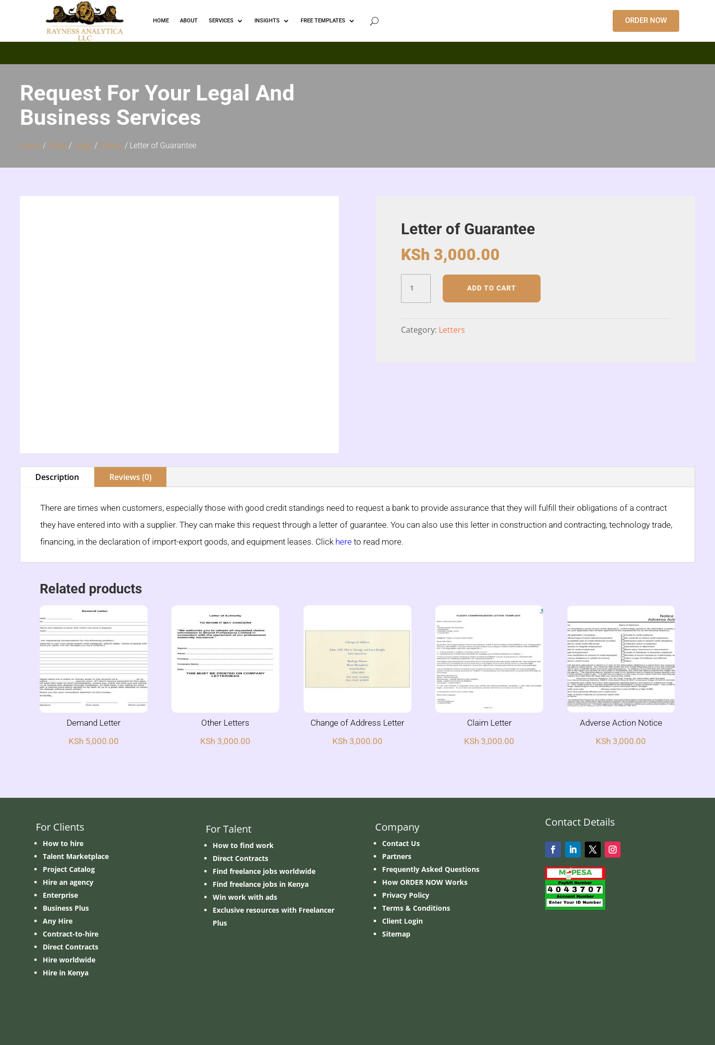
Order (57, 145)
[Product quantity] (416, 288)
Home (30, 145)
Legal (83, 145)
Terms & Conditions (416, 908)
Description (57, 477)
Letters (111, 145)
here (343, 542)
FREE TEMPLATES (323, 20)
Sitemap (396, 934)
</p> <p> (357, 51)
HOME (161, 20)
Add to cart (491, 288)
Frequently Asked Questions (430, 869)
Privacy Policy (405, 895)
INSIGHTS (267, 20)
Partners (396, 856)
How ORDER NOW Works (425, 882)
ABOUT (189, 20)
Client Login (402, 921)
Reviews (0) (130, 477)
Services (221, 20)
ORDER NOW (646, 20)
